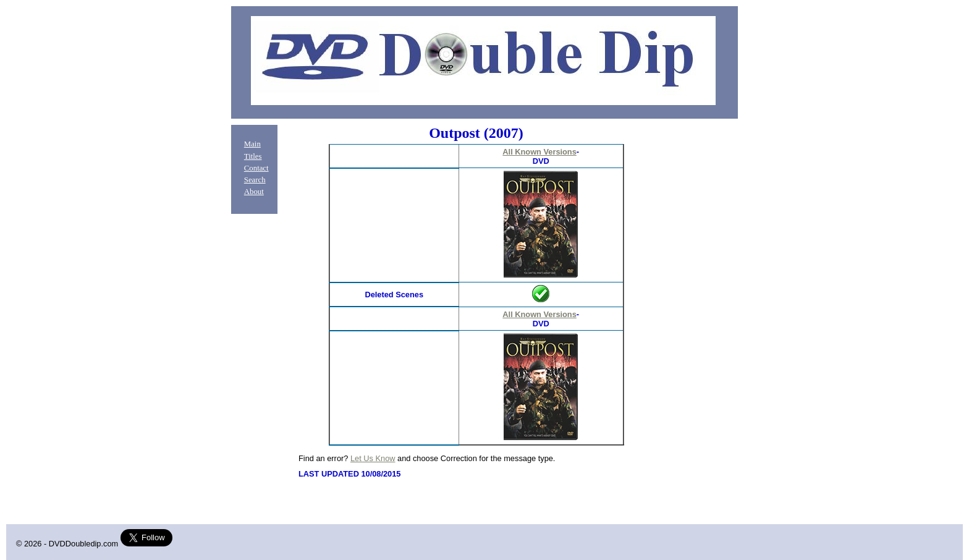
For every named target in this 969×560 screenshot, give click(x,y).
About (254, 191)
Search (255, 180)
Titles (253, 156)
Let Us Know (373, 458)
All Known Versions (539, 151)
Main (252, 144)
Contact (256, 168)
